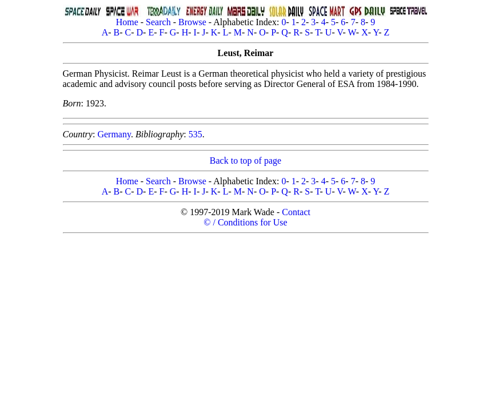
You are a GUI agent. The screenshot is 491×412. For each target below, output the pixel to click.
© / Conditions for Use (245, 222)
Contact (296, 212)
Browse (192, 22)
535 (195, 134)
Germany (114, 134)
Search (158, 22)
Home (127, 22)
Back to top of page (245, 160)
